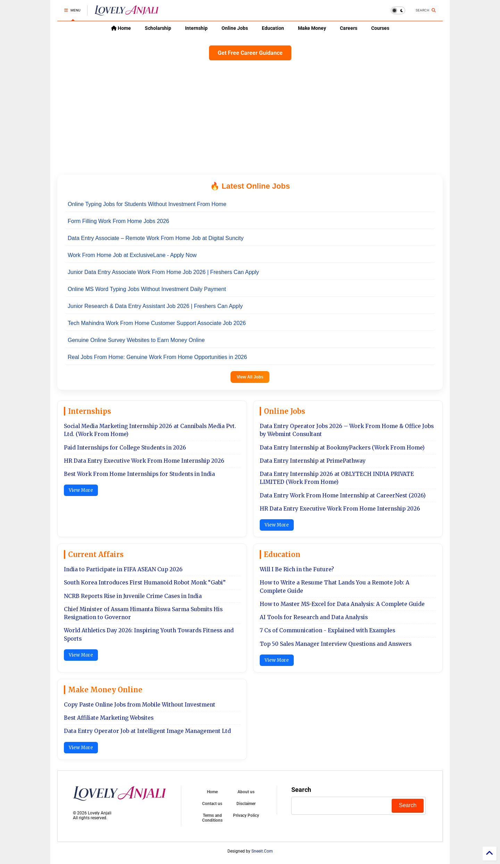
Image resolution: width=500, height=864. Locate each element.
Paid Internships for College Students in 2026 (125, 447)
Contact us (212, 803)
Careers (348, 28)
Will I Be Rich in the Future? (297, 569)
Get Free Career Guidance (250, 53)
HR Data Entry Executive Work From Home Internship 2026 (144, 460)
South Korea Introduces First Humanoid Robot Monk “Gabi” (145, 582)
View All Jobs (250, 377)
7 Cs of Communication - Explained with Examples (327, 630)
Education (273, 28)
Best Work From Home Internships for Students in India (139, 474)
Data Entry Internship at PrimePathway (313, 460)
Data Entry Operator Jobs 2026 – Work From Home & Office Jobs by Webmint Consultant (347, 430)
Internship (196, 28)
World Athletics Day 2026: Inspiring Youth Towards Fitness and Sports (149, 634)
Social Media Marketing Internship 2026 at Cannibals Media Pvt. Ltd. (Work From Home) (150, 430)
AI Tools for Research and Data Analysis (314, 617)
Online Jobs (235, 28)
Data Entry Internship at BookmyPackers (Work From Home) (342, 447)
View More (81, 490)
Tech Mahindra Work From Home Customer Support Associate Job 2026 (157, 323)
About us (246, 791)
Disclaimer (246, 803)
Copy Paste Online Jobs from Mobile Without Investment (139, 704)
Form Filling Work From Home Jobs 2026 (118, 221)
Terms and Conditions (212, 818)
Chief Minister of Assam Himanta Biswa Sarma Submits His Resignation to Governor (143, 613)
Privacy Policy (246, 815)
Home (121, 28)
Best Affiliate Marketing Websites (108, 718)
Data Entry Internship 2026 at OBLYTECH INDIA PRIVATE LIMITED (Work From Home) (337, 478)
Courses (380, 28)
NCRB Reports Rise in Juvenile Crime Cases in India (133, 596)
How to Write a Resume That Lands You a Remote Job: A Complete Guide (334, 586)
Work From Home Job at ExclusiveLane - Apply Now (132, 255)
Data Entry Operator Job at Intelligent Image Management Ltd (147, 731)
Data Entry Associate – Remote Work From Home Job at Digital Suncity (156, 238)
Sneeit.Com (262, 851)
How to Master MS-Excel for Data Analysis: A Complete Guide (342, 604)
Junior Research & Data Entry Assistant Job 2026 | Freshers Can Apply (155, 306)
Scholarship (158, 28)
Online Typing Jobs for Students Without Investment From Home (147, 204)
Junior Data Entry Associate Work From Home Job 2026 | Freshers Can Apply (163, 272)
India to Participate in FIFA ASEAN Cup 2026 (123, 569)
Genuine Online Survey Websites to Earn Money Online (136, 340)
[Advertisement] (250, 115)
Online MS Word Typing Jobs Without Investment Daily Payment (147, 289)
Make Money (312, 28)
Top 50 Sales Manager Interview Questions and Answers (335, 644)
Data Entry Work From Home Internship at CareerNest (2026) (343, 495)
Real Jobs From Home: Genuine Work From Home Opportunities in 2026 (157, 357)
